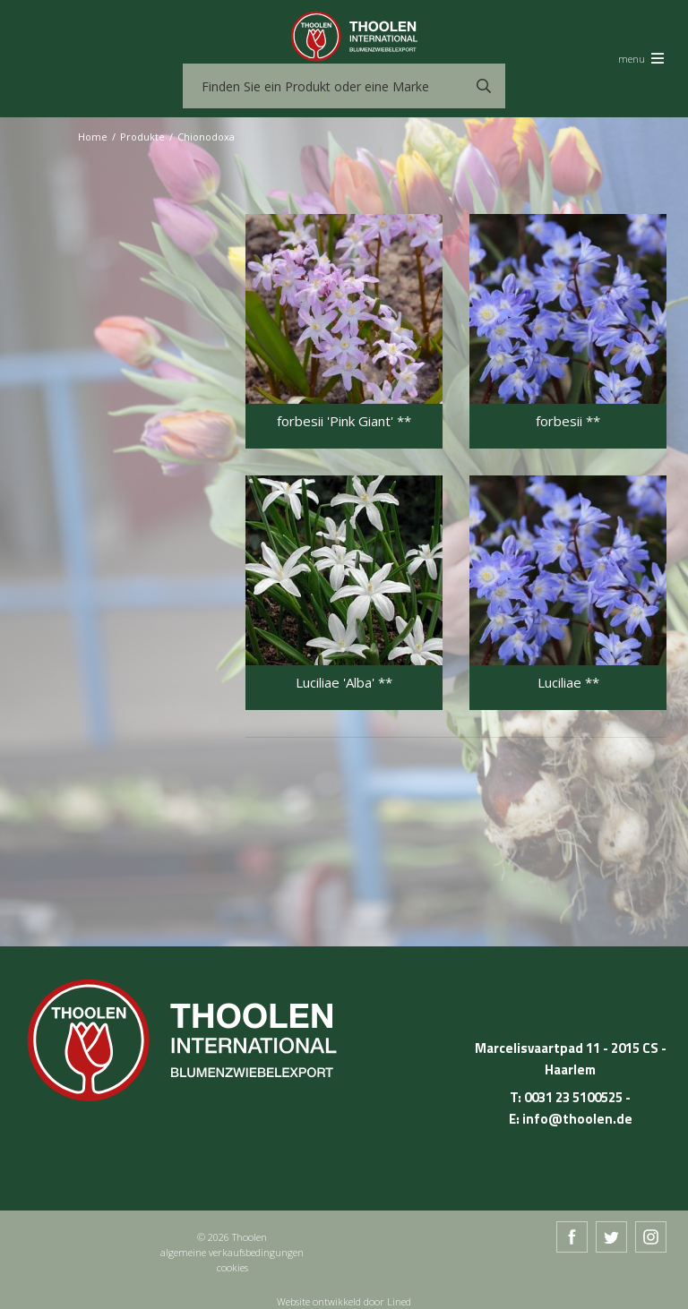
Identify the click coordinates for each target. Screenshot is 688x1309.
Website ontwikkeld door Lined (344, 1301)
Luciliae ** (568, 682)
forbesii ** (568, 421)
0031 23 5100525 (573, 1097)
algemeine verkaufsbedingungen (232, 1252)
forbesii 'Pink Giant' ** (344, 421)
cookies (232, 1267)
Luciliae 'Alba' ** (344, 682)
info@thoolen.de (577, 1118)
